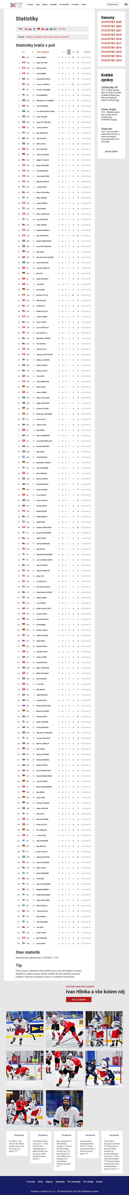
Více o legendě (79, 1000)
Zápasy (49, 1182)
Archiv (99, 1182)
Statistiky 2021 (111, 30)
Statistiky (60, 1182)
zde (117, 100)
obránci (57, 37)
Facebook (19, 1135)
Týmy (40, 1182)
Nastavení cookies (90, 1191)
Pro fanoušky (74, 1182)
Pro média (88, 1182)
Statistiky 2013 (111, 60)
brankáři (37, 37)
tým (23, 52)
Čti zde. (114, 120)
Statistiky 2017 (111, 43)
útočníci (65, 37)
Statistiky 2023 (111, 26)
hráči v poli (47, 37)
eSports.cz (46, 1191)
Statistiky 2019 (111, 34)
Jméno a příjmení (42, 52)
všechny (62, 29)
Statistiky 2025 (111, 21)
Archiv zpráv (111, 152)
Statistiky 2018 (111, 39)
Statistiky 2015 (111, 51)
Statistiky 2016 (111, 47)
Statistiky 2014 (111, 56)
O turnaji (31, 1182)
